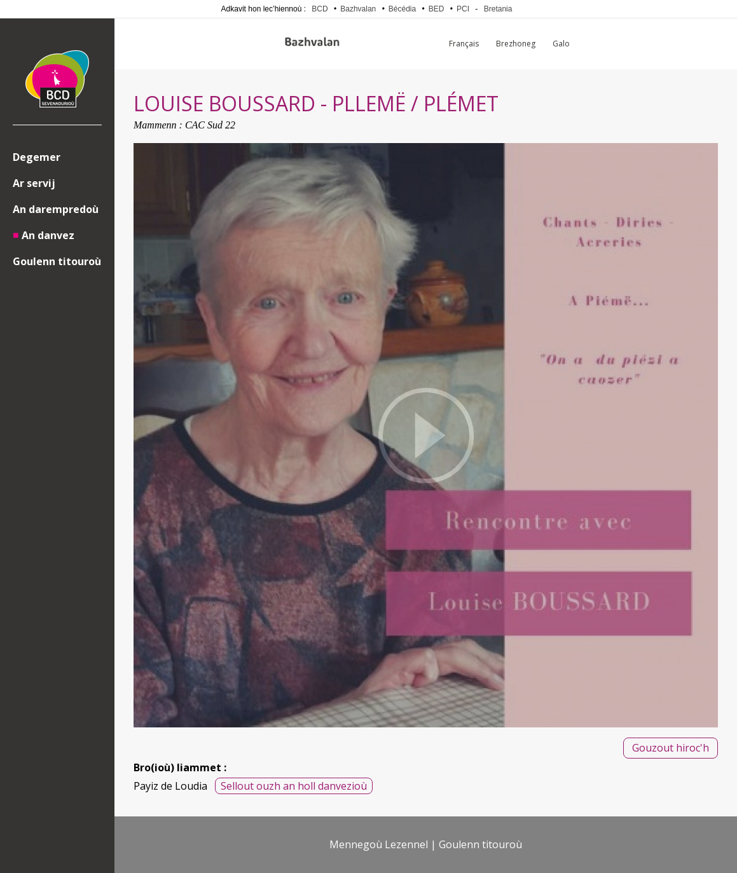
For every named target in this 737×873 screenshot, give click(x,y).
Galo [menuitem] (561, 43)
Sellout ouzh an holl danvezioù (294, 786)
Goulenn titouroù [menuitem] (57, 261)
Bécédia (402, 8)
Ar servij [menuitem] (34, 183)
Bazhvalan (358, 8)
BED (436, 8)
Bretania (498, 8)
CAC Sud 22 (210, 125)
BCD (319, 8)
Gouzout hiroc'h (670, 748)
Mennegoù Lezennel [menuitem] (378, 844)
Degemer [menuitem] (36, 157)
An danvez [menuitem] (48, 235)
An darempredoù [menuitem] (56, 209)
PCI (463, 8)
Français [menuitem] (464, 43)
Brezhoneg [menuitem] (515, 43)
